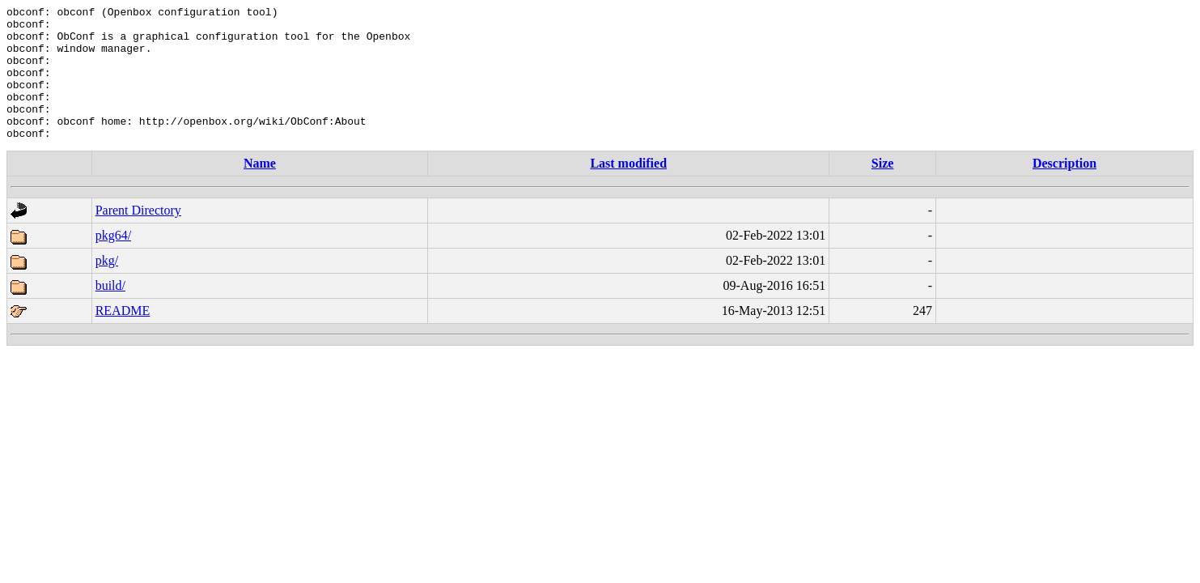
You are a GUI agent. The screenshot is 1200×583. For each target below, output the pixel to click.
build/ (110, 312)
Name (260, 190)
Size (882, 190)
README (123, 337)
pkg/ (106, 287)
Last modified (628, 190)
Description (1064, 190)
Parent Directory (138, 237)
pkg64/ (113, 262)
